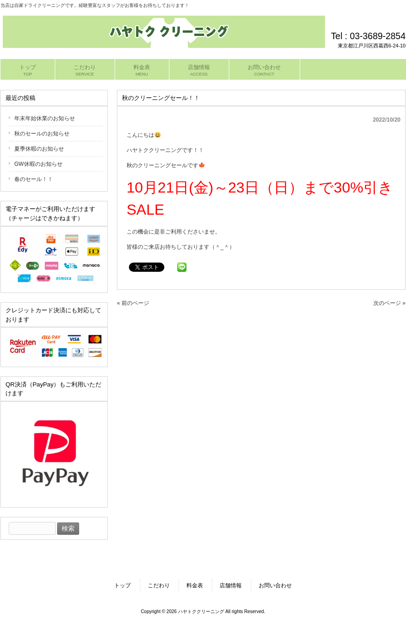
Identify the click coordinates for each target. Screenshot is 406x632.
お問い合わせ (275, 585)
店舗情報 (231, 585)
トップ (122, 585)
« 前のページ (133, 303)
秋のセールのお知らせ (42, 133)
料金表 (194, 585)
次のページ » (389, 303)
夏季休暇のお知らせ (39, 149)
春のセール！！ (33, 179)
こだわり (159, 585)
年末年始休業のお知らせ (44, 118)
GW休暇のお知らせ (38, 164)
